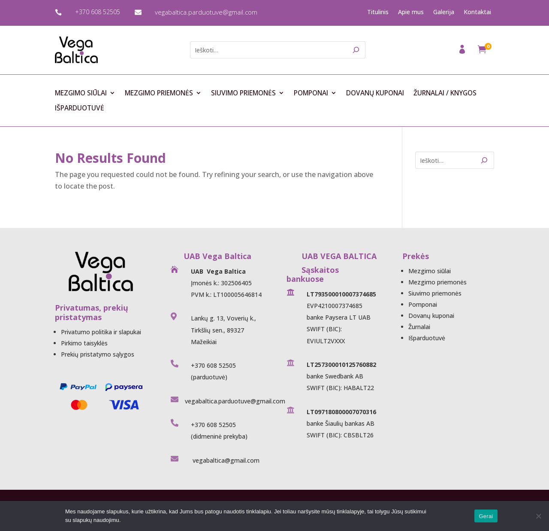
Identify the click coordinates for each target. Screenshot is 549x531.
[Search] (356, 49)
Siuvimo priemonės (243, 93)
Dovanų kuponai (375, 93)
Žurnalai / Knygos (445, 93)
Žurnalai (419, 327)
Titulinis (378, 12)
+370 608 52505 (97, 12)
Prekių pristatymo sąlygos (97, 354)
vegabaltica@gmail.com (225, 460)
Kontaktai (477, 12)
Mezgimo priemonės (159, 93)
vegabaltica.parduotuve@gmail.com (206, 12)
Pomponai (311, 93)
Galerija (443, 12)
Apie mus (411, 12)
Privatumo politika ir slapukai (101, 332)
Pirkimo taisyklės (84, 343)
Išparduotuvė (79, 108)
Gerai (486, 516)
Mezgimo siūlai (81, 93)
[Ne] (538, 516)
